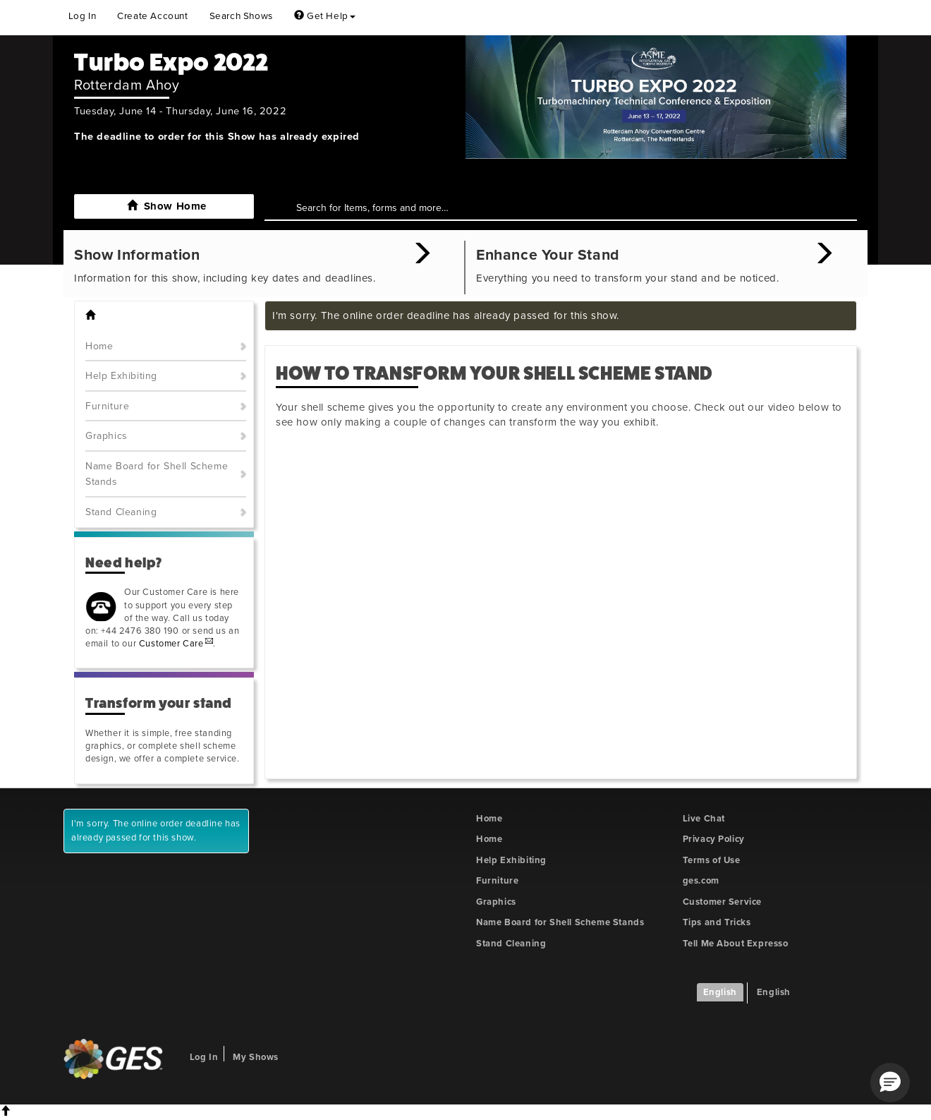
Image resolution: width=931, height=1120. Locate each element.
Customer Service (722, 902)
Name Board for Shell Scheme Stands (156, 474)
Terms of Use (712, 860)
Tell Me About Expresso (736, 943)
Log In (82, 16)
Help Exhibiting (121, 376)
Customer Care (171, 643)
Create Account (152, 16)
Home (99, 346)
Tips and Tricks (717, 922)
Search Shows (241, 16)
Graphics (106, 436)
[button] (890, 1082)
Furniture (107, 406)
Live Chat (704, 818)
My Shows (256, 1057)
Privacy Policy (714, 839)
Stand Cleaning (121, 512)
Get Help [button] (324, 16)
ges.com (701, 880)
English (720, 992)
